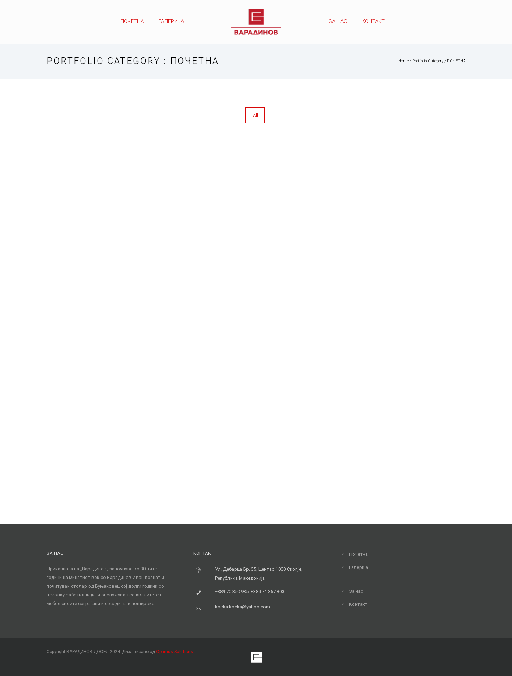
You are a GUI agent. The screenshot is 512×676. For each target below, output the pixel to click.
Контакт (373, 21)
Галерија (171, 21)
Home (403, 61)
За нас (337, 21)
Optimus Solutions (174, 651)
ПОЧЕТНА (456, 61)
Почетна (132, 21)
